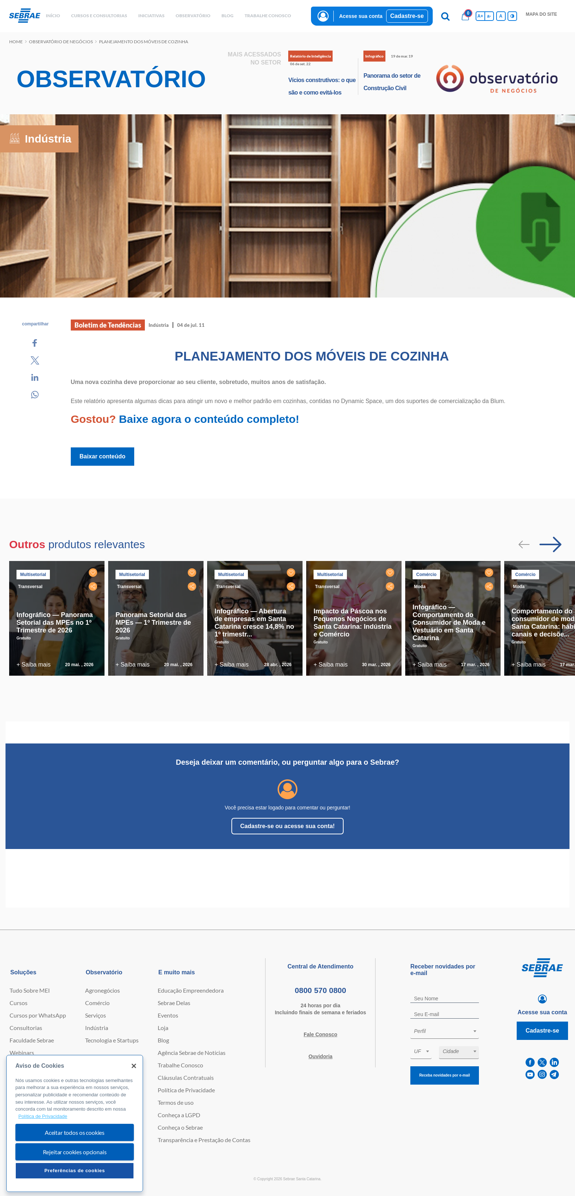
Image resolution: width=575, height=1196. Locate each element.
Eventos (168, 1015)
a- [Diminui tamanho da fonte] (489, 16)
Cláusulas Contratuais (186, 1077)
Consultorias (26, 1027)
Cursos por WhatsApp (38, 1015)
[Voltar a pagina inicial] (24, 15)
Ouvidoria (320, 1056)
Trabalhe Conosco (180, 1065)
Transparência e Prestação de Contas (204, 1139)
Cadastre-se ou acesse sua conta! (287, 826)
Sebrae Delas (174, 1002)
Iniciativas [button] (151, 15)
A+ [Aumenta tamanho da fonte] (480, 16)
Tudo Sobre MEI (30, 990)
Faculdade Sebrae (32, 1040)
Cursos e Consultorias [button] (99, 15)
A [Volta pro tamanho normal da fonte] (500, 16)
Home (16, 41)
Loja (163, 1027)
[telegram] (554, 1074)
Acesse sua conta (360, 16)
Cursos (19, 1002)
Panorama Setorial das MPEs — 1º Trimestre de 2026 (153, 622)
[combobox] (444, 1032)
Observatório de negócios (61, 41)
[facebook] (530, 1062)
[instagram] (542, 1074)
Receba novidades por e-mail (444, 1075)
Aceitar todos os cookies (75, 1132)
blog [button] (227, 15)
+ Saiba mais (34, 664)
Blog (163, 1040)
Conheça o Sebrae (180, 1127)
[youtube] (530, 1074)
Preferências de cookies (74, 1170)
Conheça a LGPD (179, 1114)
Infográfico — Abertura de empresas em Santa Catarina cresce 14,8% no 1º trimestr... (254, 623)
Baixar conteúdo (102, 456)
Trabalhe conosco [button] (268, 15)
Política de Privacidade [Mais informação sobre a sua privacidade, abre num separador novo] (42, 1116)
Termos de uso (176, 1102)
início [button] (53, 15)
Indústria (96, 1027)
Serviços (95, 1015)
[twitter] (542, 1062)
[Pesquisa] (445, 16)
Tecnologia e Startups (112, 1040)
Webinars (22, 1052)
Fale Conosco (320, 1034)
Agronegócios (102, 990)
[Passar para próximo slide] (550, 544)
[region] (74, 1124)
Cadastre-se (407, 16)
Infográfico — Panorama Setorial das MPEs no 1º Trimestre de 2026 (55, 622)
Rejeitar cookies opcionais (75, 1151)
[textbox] (448, 1031)
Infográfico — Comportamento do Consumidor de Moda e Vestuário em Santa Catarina (449, 622)
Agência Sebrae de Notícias (192, 1052)
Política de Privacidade (186, 1089)
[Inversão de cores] (512, 16)
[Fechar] (134, 1066)
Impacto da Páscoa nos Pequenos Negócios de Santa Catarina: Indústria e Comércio (353, 623)
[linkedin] (554, 1062)
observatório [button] (193, 15)
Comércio (97, 1002)
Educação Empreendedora (191, 990)
